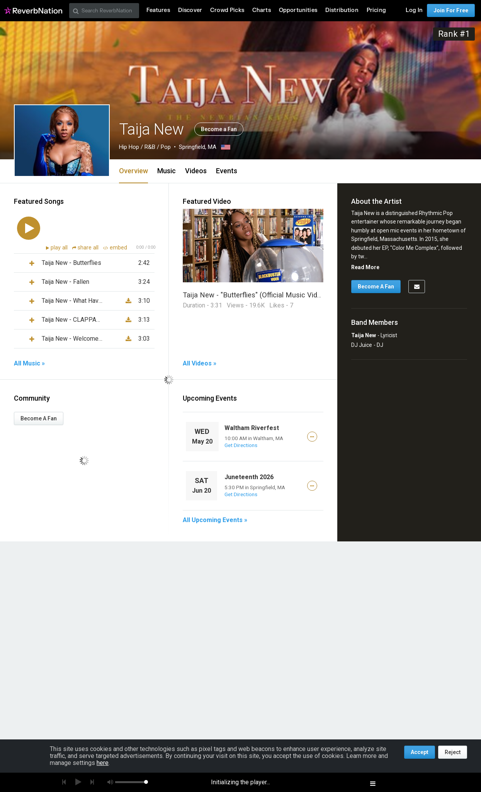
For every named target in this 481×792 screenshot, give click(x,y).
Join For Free (450, 10)
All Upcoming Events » (215, 520)
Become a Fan (219, 129)
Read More (365, 267)
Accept (419, 752)
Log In (414, 10)
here (103, 762)
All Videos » (199, 363)
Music (166, 171)
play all (60, 247)
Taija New (363, 335)
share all (86, 247)
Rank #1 (454, 34)
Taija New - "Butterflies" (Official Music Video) (255, 295)
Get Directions (240, 445)
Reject (453, 752)
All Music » (29, 363)
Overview (133, 171)
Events (226, 171)
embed (115, 247)
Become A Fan (38, 418)
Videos (196, 171)
